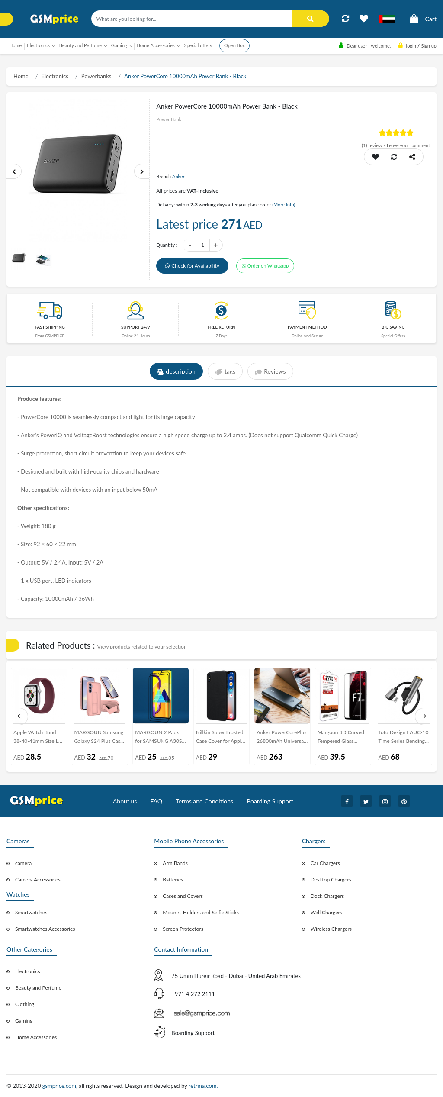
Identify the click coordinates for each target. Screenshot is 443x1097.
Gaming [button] (119, 45)
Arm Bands (175, 863)
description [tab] (176, 371)
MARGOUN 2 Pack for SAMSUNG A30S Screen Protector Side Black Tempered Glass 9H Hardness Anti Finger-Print (159, 738)
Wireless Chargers (331, 929)
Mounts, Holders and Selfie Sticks (201, 912)
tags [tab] (225, 371)
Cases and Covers (183, 896)
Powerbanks (96, 76)
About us (125, 801)
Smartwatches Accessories (45, 929)
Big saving (393, 327)
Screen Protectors (183, 929)
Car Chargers (325, 863)
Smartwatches (31, 912)
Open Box (234, 45)
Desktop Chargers (331, 879)
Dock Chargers (327, 896)
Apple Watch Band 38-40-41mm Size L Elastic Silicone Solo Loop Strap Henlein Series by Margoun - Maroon (36, 738)
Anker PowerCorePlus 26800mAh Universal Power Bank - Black (281, 738)
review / (374, 145)
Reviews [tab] (270, 371)
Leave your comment (408, 145)
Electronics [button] (38, 45)
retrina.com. (203, 1085)
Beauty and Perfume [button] (80, 45)
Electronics (55, 76)
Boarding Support (270, 801)
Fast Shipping (50, 327)
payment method (307, 327)
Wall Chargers (326, 912)
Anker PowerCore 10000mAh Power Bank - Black (185, 76)
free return (221, 327)
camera (23, 863)
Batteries (173, 879)
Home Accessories (36, 1037)
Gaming (23, 1020)
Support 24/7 (135, 327)
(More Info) (283, 204)
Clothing (24, 1004)
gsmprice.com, (60, 1085)
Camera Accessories (38, 879)
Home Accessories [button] (156, 45)
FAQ (156, 801)
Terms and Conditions (204, 801)
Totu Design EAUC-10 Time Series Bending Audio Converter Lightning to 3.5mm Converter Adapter (403, 738)
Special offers (198, 45)
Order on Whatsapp (265, 265)
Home (15, 45)
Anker (178, 176)
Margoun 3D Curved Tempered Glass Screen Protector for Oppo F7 (341, 738)
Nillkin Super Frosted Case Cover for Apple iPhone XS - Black (220, 738)
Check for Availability (192, 265)
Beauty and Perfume (38, 987)
